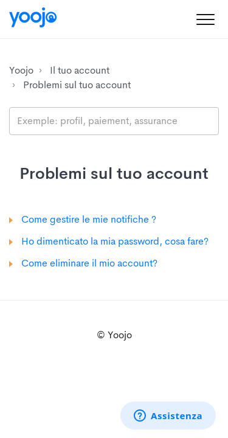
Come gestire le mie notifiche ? (88, 219)
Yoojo (21, 70)
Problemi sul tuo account (77, 84)
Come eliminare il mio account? (89, 263)
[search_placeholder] (114, 121)
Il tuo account (79, 70)
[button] (205, 19)
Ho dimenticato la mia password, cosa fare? (115, 241)
